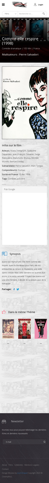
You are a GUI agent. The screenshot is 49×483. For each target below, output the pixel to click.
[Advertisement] (24, 218)
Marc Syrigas (37, 165)
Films (11, 465)
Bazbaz (21, 170)
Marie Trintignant (18, 150)
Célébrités (19, 465)
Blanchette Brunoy (21, 158)
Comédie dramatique (11, 48)
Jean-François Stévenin (23, 154)
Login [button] (40, 4)
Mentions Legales (32, 465)
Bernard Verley (17, 161)
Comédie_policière (16, 178)
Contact (5, 469)
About (4, 465)
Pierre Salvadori (28, 54)
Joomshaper (22, 473)
